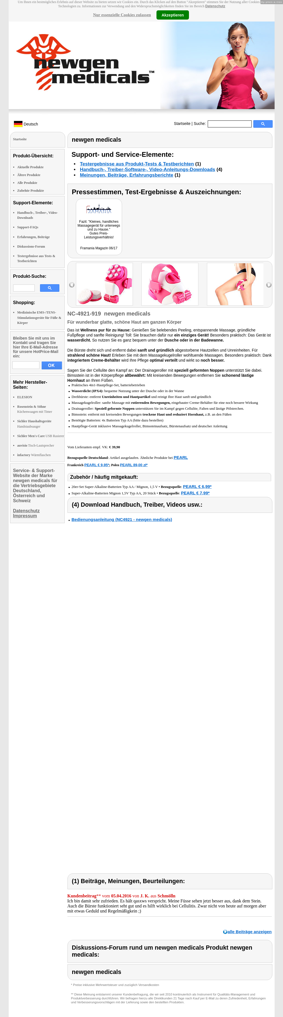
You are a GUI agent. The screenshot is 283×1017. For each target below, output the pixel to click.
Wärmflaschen (34, 455)
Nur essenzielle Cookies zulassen (122, 15)
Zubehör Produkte (30, 191)
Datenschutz (215, 6)
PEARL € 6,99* (197, 486)
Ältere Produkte (29, 175)
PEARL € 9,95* (96, 465)
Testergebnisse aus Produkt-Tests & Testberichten (137, 164)
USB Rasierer (40, 436)
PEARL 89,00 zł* (134, 465)
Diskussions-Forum (31, 246)
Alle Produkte (27, 183)
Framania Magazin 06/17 (99, 248)
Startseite (182, 123)
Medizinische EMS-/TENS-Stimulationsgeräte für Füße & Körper (39, 317)
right (269, 285)
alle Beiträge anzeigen (250, 931)
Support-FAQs (27, 227)
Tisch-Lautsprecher (35, 445)
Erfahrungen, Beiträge (33, 237)
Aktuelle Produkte (30, 167)
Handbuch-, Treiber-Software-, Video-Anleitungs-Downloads (147, 169)
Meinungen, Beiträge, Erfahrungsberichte (126, 175)
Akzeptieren (173, 15)
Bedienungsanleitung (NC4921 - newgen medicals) (122, 519)
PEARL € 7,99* (195, 492)
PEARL (181, 457)
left (71, 285)
